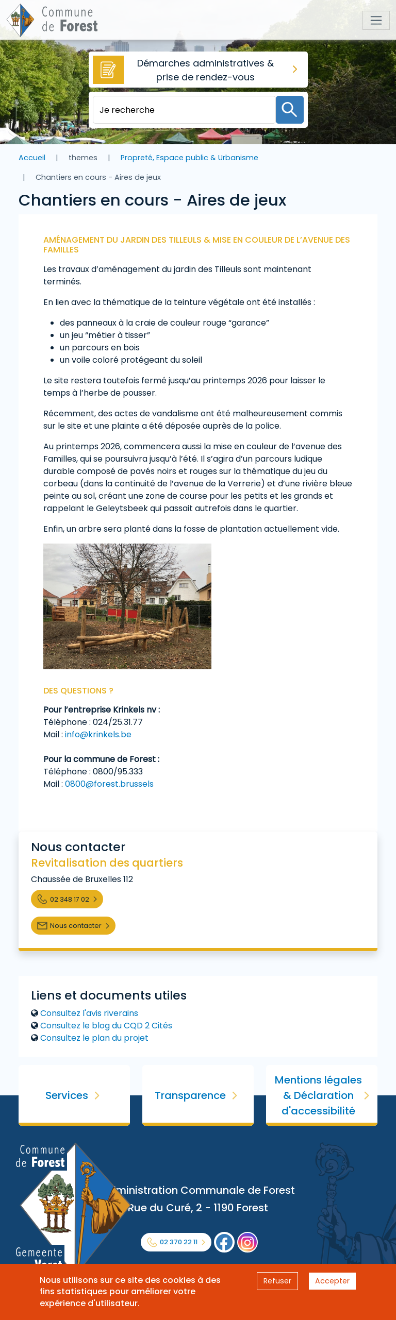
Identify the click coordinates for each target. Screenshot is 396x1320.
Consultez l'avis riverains (89, 1013)
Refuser (277, 1281)
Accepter (332, 1281)
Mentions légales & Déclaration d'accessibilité (318, 1095)
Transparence (190, 1095)
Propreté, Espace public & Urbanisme (189, 158)
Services (66, 1095)
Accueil (32, 158)
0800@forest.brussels (109, 784)
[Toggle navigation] (376, 20)
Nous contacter (76, 925)
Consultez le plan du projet (94, 1038)
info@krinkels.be (98, 734)
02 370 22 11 (178, 1242)
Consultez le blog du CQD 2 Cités (106, 1025)
